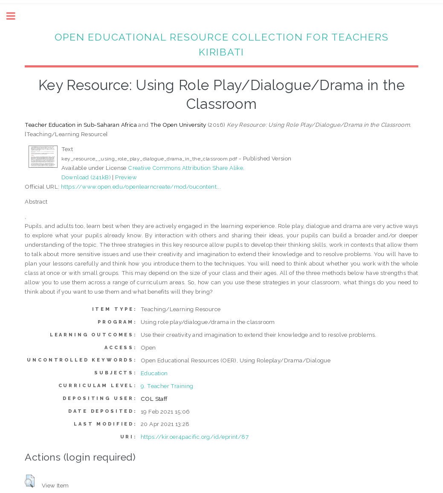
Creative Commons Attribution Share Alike (185, 167)
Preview (126, 177)
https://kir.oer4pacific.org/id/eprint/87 (195, 436)
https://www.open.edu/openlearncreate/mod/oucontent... (141, 186)
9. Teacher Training (167, 385)
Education (154, 373)
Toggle (15, 16)
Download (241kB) (86, 177)
